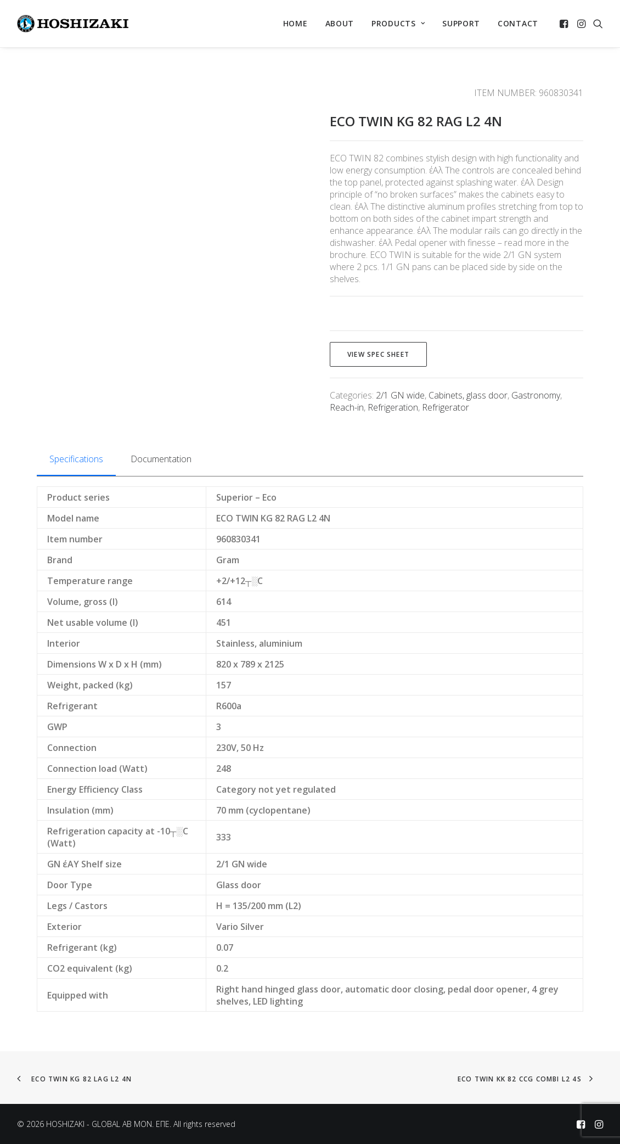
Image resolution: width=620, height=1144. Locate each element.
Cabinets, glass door (468, 395)
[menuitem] (295, 23)
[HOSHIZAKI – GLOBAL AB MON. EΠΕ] (72, 23)
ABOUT (339, 23)
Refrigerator (445, 407)
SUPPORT (461, 23)
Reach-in (347, 407)
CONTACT (518, 23)
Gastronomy (535, 395)
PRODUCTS (398, 23)
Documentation (161, 459)
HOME (295, 23)
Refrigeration (393, 407)
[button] (565, 23)
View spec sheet (378, 354)
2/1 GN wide (400, 395)
